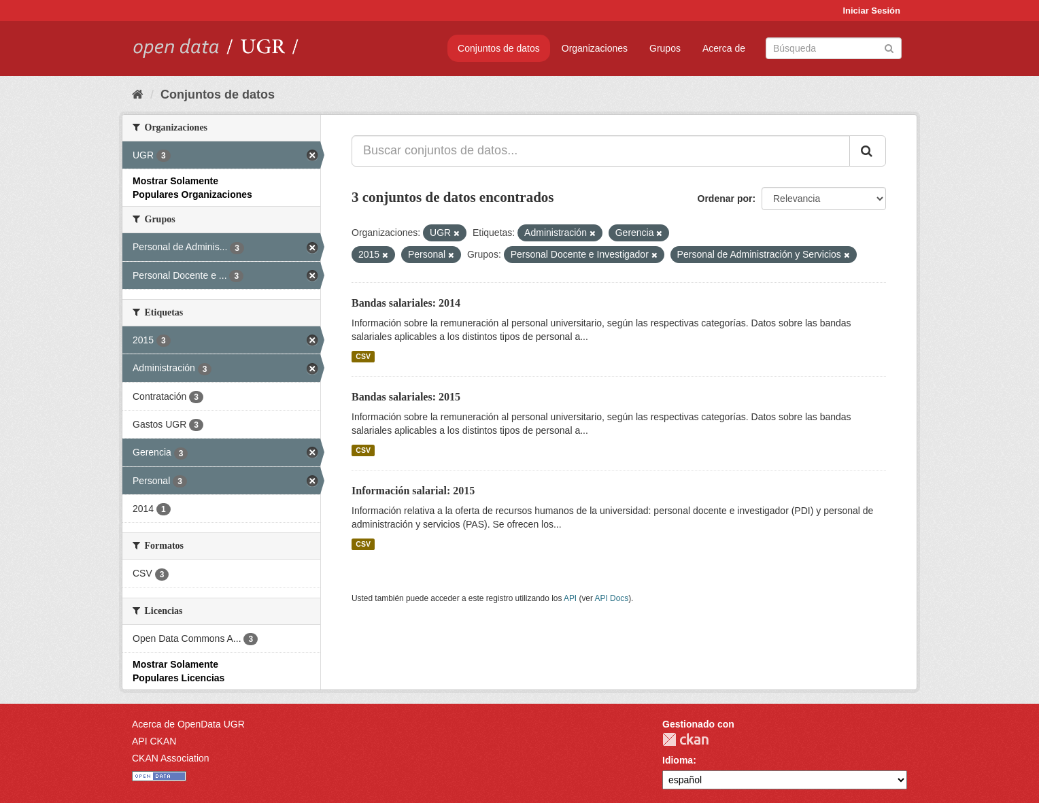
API (570, 598)
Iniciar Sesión (871, 10)
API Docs (612, 598)
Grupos (665, 48)
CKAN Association (170, 758)
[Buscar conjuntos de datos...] (601, 151)
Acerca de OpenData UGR (188, 724)
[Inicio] (137, 94)
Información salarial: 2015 (413, 490)
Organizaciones (595, 48)
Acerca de (723, 48)
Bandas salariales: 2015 (406, 397)
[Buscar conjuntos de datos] (834, 48)
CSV (363, 356)
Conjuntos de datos (499, 48)
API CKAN (154, 741)
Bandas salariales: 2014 (406, 303)
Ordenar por (725, 198)
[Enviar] (889, 47)
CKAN (685, 739)
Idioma (677, 760)
